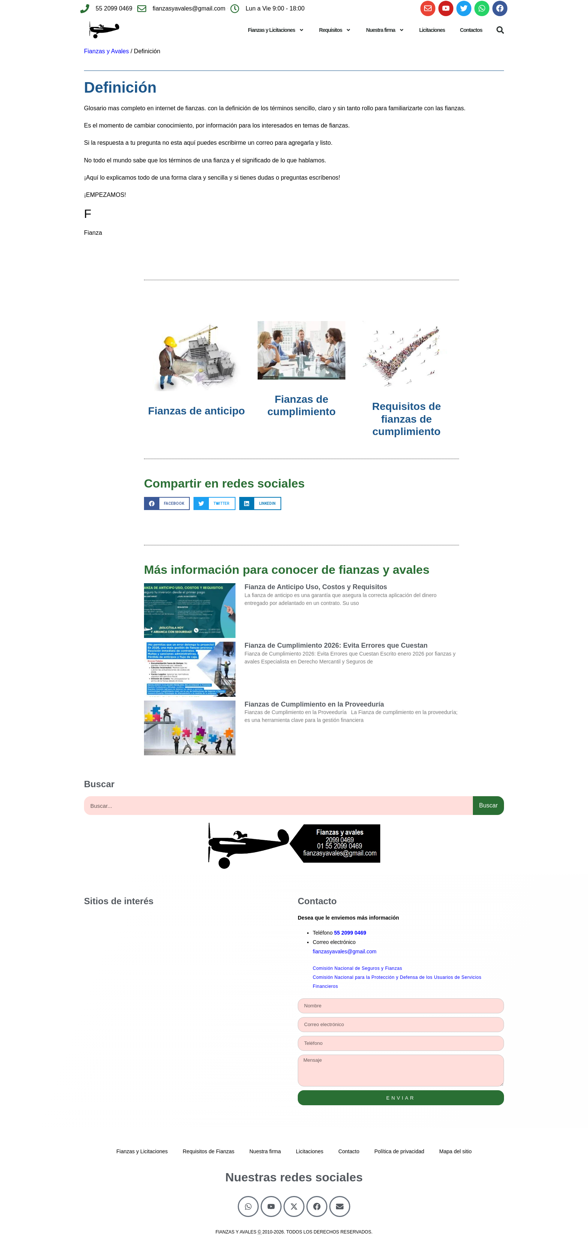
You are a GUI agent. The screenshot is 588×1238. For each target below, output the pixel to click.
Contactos (471, 30)
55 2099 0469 (350, 933)
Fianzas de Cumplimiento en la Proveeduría (314, 704)
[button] (500, 30)
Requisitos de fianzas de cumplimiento (406, 419)
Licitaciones (432, 30)
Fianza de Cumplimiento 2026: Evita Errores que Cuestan (336, 645)
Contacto (348, 1151)
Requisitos (335, 30)
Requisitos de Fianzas (208, 1151)
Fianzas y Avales (106, 51)
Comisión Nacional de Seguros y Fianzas (357, 968)
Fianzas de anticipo (196, 411)
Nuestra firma (385, 30)
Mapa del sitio (455, 1151)
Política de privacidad (399, 1151)
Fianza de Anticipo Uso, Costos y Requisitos (315, 587)
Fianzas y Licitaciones (276, 30)
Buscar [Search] (488, 805)
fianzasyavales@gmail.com (344, 951)
